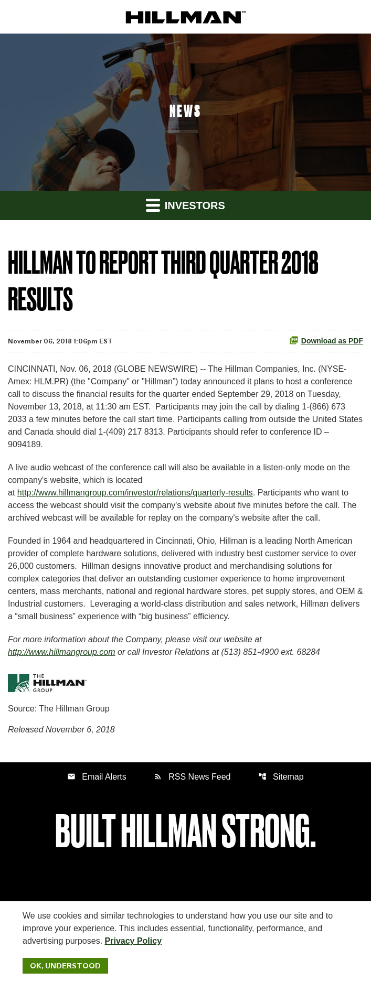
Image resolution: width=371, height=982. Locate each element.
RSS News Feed (192, 776)
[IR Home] (185, 16)
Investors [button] (185, 205)
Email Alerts (96, 776)
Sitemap (281, 776)
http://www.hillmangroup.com (61, 652)
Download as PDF (326, 340)
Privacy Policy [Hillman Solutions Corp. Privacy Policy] (133, 940)
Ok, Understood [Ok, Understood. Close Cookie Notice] (65, 965)
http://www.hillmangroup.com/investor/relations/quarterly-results (135, 492)
